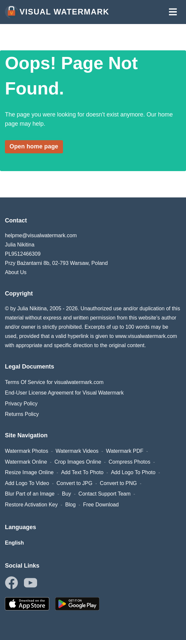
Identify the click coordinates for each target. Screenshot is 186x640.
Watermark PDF (124, 451)
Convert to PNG (118, 483)
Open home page (34, 146)
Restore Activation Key (31, 504)
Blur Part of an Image (29, 494)
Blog (70, 504)
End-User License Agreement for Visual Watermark (64, 393)
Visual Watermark (57, 11)
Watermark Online (26, 462)
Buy (66, 494)
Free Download (101, 504)
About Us (16, 272)
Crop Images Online (77, 462)
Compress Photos (129, 462)
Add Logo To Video (27, 483)
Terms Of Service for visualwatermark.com (54, 382)
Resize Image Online (29, 472)
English (14, 543)
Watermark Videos (77, 451)
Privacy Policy (21, 403)
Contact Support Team (104, 494)
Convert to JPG (74, 483)
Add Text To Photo (82, 472)
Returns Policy (22, 414)
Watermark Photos (26, 451)
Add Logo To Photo (133, 472)
